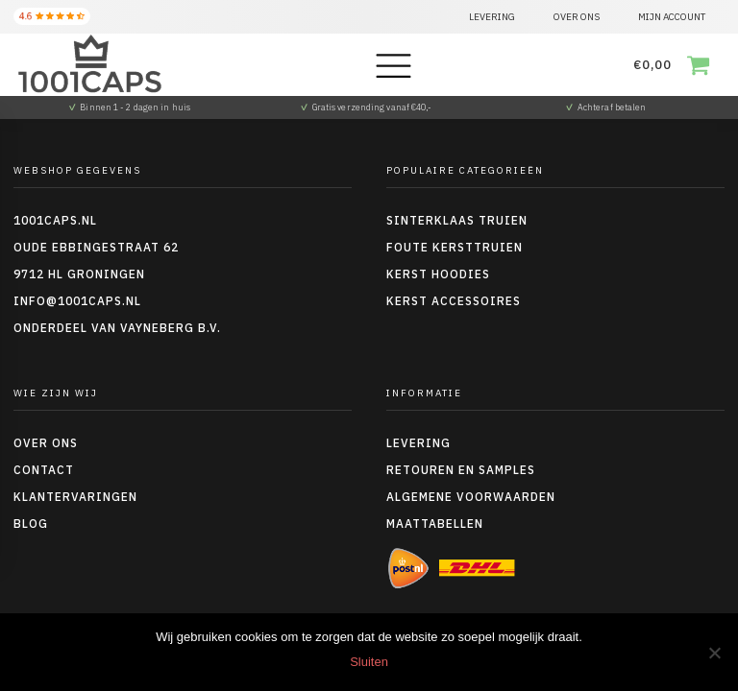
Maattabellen (434, 523)
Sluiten (369, 662)
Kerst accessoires (453, 301)
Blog (30, 523)
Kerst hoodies (438, 274)
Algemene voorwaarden (470, 496)
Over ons (45, 443)
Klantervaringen (75, 496)
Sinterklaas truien (457, 220)
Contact (43, 470)
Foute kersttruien (454, 247)
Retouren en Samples (460, 470)
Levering (418, 443)
